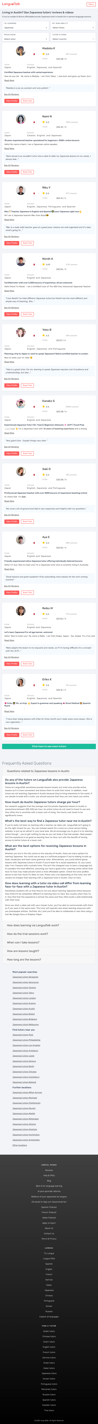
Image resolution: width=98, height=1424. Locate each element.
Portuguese (49, 1300)
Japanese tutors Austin (24, 1008)
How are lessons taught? (23, 950)
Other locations (20, 1145)
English (49, 1268)
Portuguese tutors (49, 1383)
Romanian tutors (49, 1389)
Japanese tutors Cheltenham (26, 1102)
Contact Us (49, 1233)
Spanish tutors (49, 1399)
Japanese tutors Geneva (24, 1060)
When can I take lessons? (23, 942)
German (49, 1279)
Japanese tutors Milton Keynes (27, 1092)
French (49, 1274)
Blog (49, 1180)
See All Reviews (11, 94)
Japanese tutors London (24, 997)
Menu (91, 4)
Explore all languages (49, 1316)
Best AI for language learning (49, 1185)
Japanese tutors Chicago (24, 1071)
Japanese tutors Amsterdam (26, 1139)
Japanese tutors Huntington (26, 1134)
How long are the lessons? (24, 959)
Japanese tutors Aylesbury (25, 1050)
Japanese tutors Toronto (24, 987)
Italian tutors (49, 1367)
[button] (9, 80)
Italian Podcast (49, 1217)
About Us (49, 1228)
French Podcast (49, 1212)
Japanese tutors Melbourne (26, 1024)
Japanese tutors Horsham (25, 1129)
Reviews (49, 1169)
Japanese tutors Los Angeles (26, 1045)
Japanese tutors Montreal (25, 1097)
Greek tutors (49, 1362)
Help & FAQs (49, 1175)
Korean (49, 1305)
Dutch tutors (49, 1341)
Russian (49, 1311)
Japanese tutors (49, 1373)
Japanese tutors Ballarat (24, 1082)
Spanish (49, 1263)
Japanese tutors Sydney (24, 1003)
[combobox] (25, 26)
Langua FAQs (49, 1258)
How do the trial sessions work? (27, 933)
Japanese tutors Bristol (24, 1013)
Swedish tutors (49, 1404)
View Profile (11, 100)
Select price (9, 37)
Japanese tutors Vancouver (26, 982)
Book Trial (27, 100)
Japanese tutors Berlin (23, 1066)
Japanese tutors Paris (23, 1034)
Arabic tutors (49, 1330)
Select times (58, 26)
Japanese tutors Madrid (24, 1113)
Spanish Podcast (49, 1206)
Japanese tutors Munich (24, 1108)
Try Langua (49, 1253)
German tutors (49, 1357)
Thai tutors (49, 1410)
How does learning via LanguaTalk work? (33, 924)
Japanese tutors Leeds (23, 1055)
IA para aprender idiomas (49, 1191)
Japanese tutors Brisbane (25, 1019)
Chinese (49, 1295)
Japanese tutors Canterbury (26, 1076)
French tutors (49, 1352)
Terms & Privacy (49, 1238)
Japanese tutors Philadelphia (26, 1039)
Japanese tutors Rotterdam (26, 1118)
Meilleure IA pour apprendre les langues (49, 1196)
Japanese (49, 1290)
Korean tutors (49, 1378)
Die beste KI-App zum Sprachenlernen (49, 1201)
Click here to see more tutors (49, 745)
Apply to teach (49, 1222)
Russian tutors (49, 1394)
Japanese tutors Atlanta (24, 1123)
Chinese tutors (49, 1336)
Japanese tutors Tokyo (23, 992)
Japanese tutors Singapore (25, 976)
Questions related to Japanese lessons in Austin (38, 770)
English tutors (49, 1346)
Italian (49, 1284)
